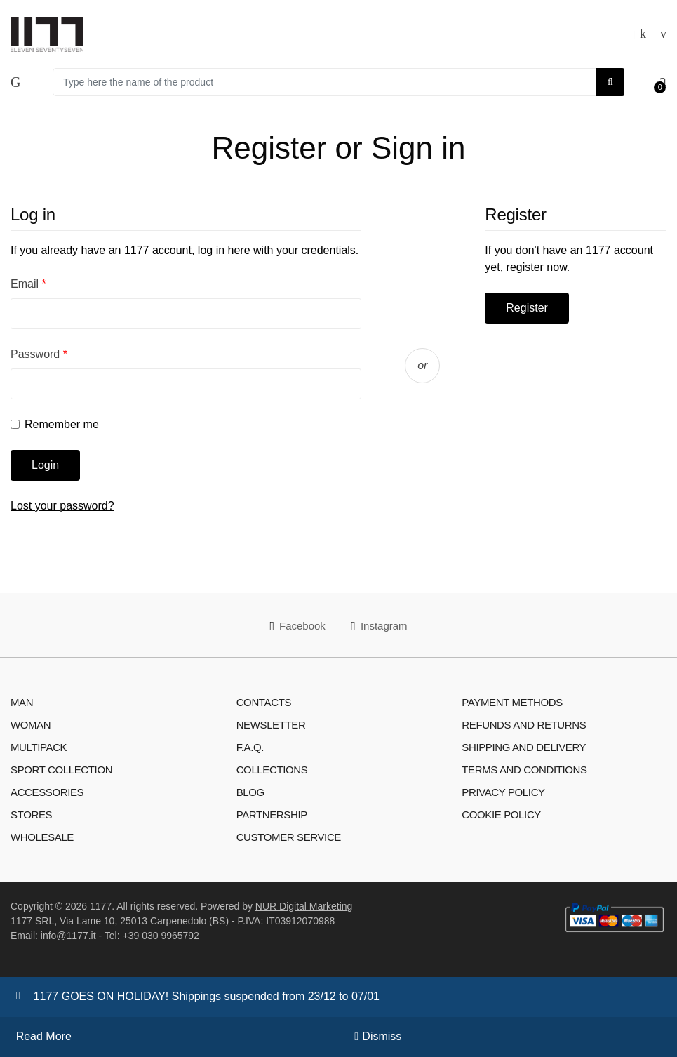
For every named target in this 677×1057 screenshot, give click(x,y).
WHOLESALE (42, 837)
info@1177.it (68, 935)
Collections (272, 770)
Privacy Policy (503, 792)
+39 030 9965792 (161, 935)
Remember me (62, 424)
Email (28, 284)
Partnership (271, 814)
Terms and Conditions (524, 770)
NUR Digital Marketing (303, 906)
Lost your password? (62, 506)
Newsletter (271, 725)
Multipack (39, 747)
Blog (250, 792)
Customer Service (288, 837)
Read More (44, 1036)
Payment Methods (512, 702)
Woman (31, 725)
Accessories (47, 792)
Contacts (263, 702)
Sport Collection (61, 770)
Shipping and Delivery (524, 747)
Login (45, 465)
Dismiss (381, 1036)
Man (22, 702)
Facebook (297, 626)
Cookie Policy (501, 814)
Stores (31, 814)
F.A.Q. (250, 747)
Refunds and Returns (524, 725)
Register (527, 308)
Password (39, 354)
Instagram (379, 626)
